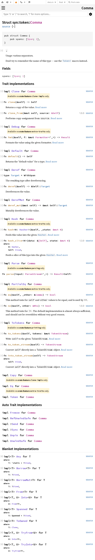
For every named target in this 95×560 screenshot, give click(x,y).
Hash (15, 219)
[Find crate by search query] (83, 2)
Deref (15, 170)
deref (11, 186)
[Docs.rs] (2, 2)
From (19, 491)
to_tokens (14, 333)
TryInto (26, 544)
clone (11, 102)
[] (13, 26)
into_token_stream (20, 355)
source (6, 26)
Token (14, 397)
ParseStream (33, 274)
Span (30, 39)
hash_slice (15, 240)
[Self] (42, 240)
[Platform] (23, 2)
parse (10, 274)
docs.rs (50, 2)
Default (17, 151)
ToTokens (18, 322)
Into (24, 497)
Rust (61, 2)
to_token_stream (19, 344)
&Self (54, 113)
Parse (15, 263)
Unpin (14, 435)
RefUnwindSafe (20, 418)
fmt (10, 137)
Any (18, 456)
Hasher (23, 229)
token (24, 22)
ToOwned (21, 521)
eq (9, 294)
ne (9, 305)
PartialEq (19, 284)
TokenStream (59, 333)
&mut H (57, 229)
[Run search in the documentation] (44, 14)
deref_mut (14, 205)
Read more (41, 107)
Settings (90, 14)
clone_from (15, 113)
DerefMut (18, 200)
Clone (15, 91)
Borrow (21, 468)
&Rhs (35, 305)
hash (11, 229)
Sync (15, 429)
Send (15, 424)
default (13, 156)
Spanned (21, 509)
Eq (11, 386)
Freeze (15, 412)
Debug (15, 126)
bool (53, 294)
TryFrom (26, 532)
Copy (13, 375)
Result (65, 137)
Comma (87, 8)
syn (15, 22)
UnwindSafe (18, 441)
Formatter (41, 137)
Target (15, 175)
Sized (18, 250)
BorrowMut (23, 480)
